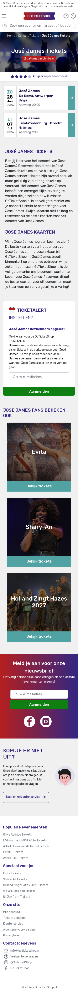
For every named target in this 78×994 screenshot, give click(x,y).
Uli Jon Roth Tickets (16, 897)
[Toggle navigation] (10, 15)
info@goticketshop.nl (24, 950)
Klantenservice (13, 924)
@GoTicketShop (21, 962)
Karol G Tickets (13, 852)
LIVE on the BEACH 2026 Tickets (25, 840)
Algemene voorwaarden (19, 929)
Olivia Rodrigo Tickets (17, 834)
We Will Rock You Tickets (19, 891)
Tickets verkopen (14, 918)
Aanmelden (39, 391)
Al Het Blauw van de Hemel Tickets (26, 846)
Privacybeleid (12, 935)
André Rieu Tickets (15, 858)
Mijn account (11, 912)
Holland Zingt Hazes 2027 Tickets (25, 885)
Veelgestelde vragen (24, 956)
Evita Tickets (12, 873)
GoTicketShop (20, 968)
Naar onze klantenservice (26, 797)
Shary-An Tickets (15, 879)
